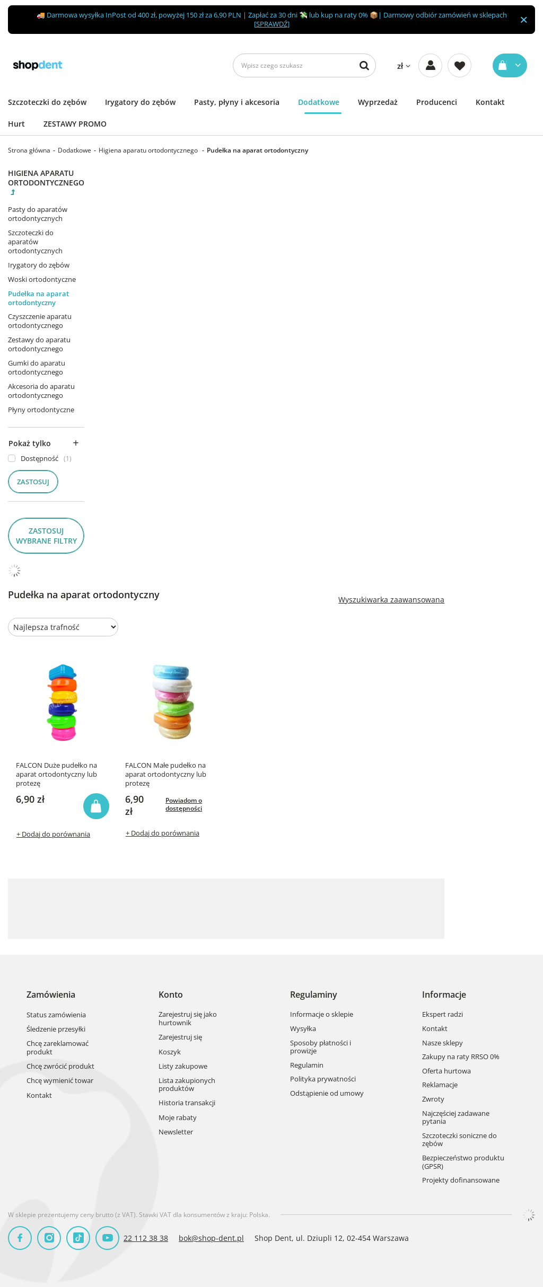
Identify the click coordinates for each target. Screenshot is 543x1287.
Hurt (16, 124)
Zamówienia (51, 994)
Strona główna (29, 150)
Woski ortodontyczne (42, 279)
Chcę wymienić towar (60, 1081)
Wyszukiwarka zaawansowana (391, 600)
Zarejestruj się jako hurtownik (188, 1018)
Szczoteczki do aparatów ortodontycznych (35, 241)
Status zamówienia (56, 1015)
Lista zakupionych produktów (187, 1085)
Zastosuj (33, 481)
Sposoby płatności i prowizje (320, 1047)
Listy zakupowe (183, 1066)
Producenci (436, 102)
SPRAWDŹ (271, 24)
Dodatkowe (318, 102)
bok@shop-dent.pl (211, 1238)
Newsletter (176, 1132)
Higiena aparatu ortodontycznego (149, 150)
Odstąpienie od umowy (327, 1093)
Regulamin (306, 1065)
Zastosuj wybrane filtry (46, 536)
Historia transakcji (187, 1103)
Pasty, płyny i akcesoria (236, 102)
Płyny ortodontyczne (41, 409)
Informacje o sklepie (321, 1014)
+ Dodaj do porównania (53, 834)
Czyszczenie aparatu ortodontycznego (40, 321)
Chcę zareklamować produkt (58, 1048)
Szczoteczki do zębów (47, 102)
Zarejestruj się (180, 1037)
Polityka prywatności (323, 1079)
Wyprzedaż (378, 102)
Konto (171, 994)
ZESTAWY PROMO (75, 124)
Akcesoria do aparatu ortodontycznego (41, 390)
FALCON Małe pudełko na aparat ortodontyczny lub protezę (165, 774)
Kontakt (490, 102)
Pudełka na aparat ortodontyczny (38, 298)
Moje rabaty (178, 1118)
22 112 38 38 (146, 1238)
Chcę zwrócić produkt (60, 1066)
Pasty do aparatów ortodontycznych (37, 214)
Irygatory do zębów (140, 102)
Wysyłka (303, 1029)
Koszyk (170, 1052)
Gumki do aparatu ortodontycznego (36, 367)
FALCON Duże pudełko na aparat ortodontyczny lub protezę (56, 774)
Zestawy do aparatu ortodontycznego (39, 344)
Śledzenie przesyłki (56, 1029)
